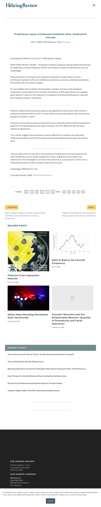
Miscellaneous (49, 42)
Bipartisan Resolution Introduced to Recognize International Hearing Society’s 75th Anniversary (47, 369)
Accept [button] (50, 501)
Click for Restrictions (42, 175)
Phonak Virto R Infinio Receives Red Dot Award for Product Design (35, 383)
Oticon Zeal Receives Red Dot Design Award (26, 361)
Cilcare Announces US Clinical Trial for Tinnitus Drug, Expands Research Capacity (41, 354)
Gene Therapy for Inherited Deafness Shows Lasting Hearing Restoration (37, 376)
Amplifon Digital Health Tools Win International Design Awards (33, 390)
